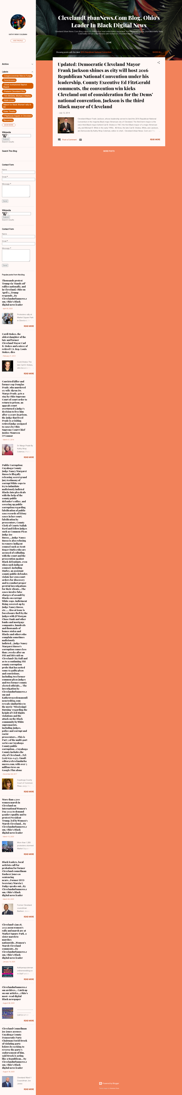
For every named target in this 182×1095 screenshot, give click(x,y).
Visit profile (18, 41)
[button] (158, 63)
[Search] (163, 7)
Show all (157, 52)
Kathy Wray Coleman (18, 34)
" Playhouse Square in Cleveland (17, 116)
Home (108, 42)
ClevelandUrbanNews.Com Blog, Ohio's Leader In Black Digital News (109, 21)
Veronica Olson (114, 1088)
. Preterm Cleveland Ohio (14, 91)
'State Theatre (9, 111)
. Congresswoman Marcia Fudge (17, 76)
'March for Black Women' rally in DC (17, 105)
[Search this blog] (18, 156)
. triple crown (8, 100)
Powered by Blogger (109, 1083)
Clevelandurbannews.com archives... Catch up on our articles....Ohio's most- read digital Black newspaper (15, 993)
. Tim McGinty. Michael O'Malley (17, 96)
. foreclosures (9, 80)
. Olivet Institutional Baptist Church (15, 85)
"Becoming (8, 120)
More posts (109, 151)
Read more (155, 139)
